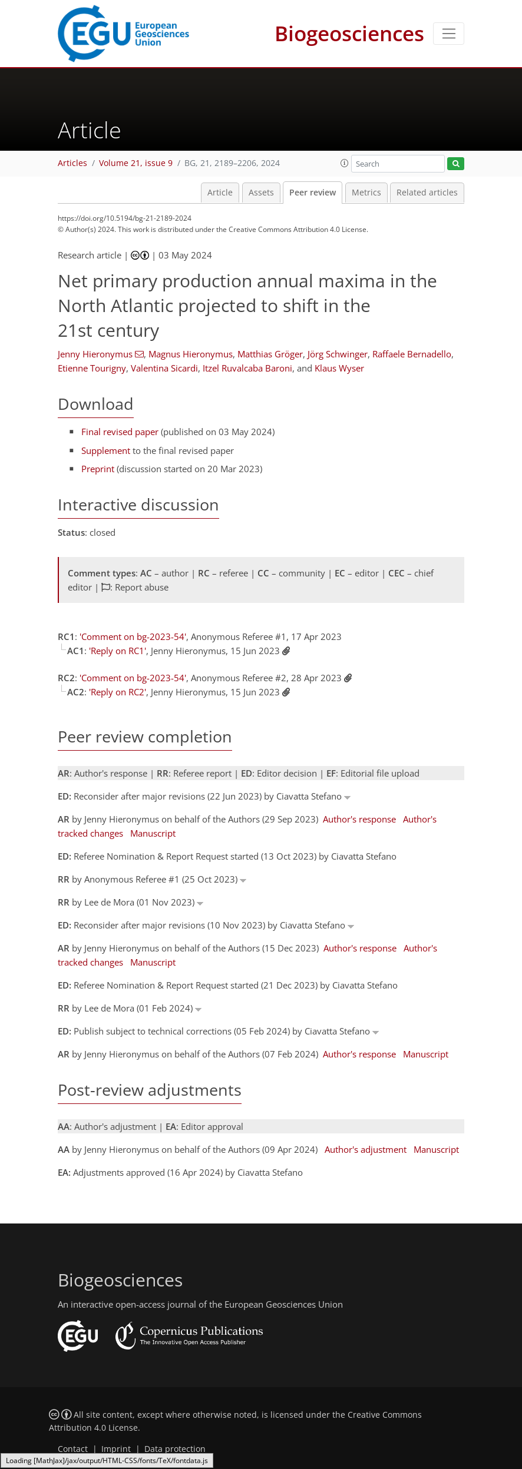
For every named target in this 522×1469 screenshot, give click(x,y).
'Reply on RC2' (117, 692)
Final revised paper (119, 431)
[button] (345, 163)
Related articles (427, 192)
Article (220, 192)
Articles (72, 163)
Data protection (175, 1449)
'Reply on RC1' (117, 650)
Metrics (366, 192)
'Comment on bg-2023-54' (133, 636)
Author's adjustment (366, 1149)
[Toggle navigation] (448, 33)
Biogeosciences (349, 33)
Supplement (105, 450)
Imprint (116, 1449)
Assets (261, 192)
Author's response (359, 819)
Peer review (312, 192)
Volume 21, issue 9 (136, 163)
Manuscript (153, 833)
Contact (73, 1449)
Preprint (97, 469)
